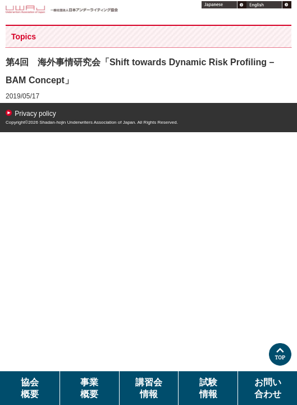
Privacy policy (35, 114)
